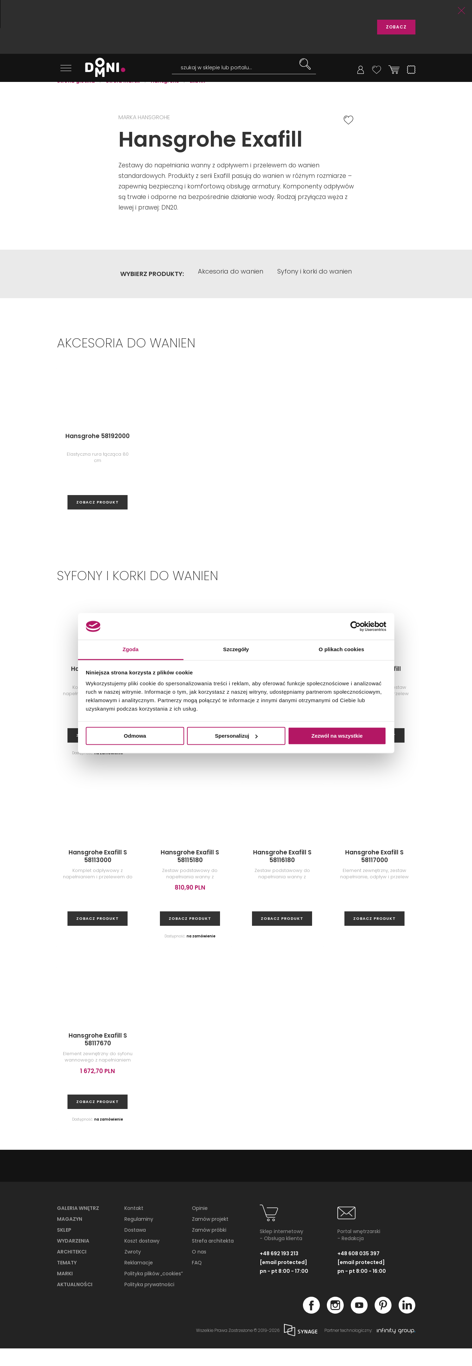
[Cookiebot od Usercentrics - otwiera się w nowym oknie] (355, 626)
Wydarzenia (73, 1258)
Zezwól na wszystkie (337, 736)
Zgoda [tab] (131, 650)
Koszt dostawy (142, 1258)
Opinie (200, 1225)
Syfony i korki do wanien (314, 291)
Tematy (67, 1280)
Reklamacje (138, 1280)
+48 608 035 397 (358, 1271)
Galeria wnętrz (78, 1225)
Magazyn (69, 1236)
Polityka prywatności (149, 1302)
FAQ (197, 1280)
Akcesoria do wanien (230, 291)
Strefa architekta (213, 1258)
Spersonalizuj (236, 736)
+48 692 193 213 (279, 1271)
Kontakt (133, 1225)
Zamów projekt (210, 1236)
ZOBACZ (396, 27)
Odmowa (135, 736)
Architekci (71, 1269)
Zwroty (132, 1269)
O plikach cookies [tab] (341, 650)
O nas (199, 1269)
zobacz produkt (97, 519)
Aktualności (74, 1302)
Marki (65, 1291)
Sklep (64, 1247)
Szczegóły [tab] (236, 650)
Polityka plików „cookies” (153, 1291)
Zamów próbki (209, 1247)
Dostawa (135, 1247)
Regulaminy (138, 1236)
